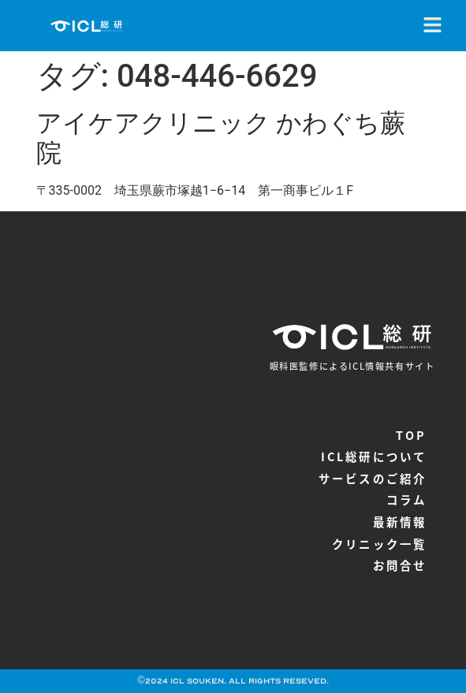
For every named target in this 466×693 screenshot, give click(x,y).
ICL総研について (374, 456)
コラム (406, 499)
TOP (411, 435)
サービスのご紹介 (373, 478)
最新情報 (400, 521)
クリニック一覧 (379, 543)
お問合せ (400, 565)
